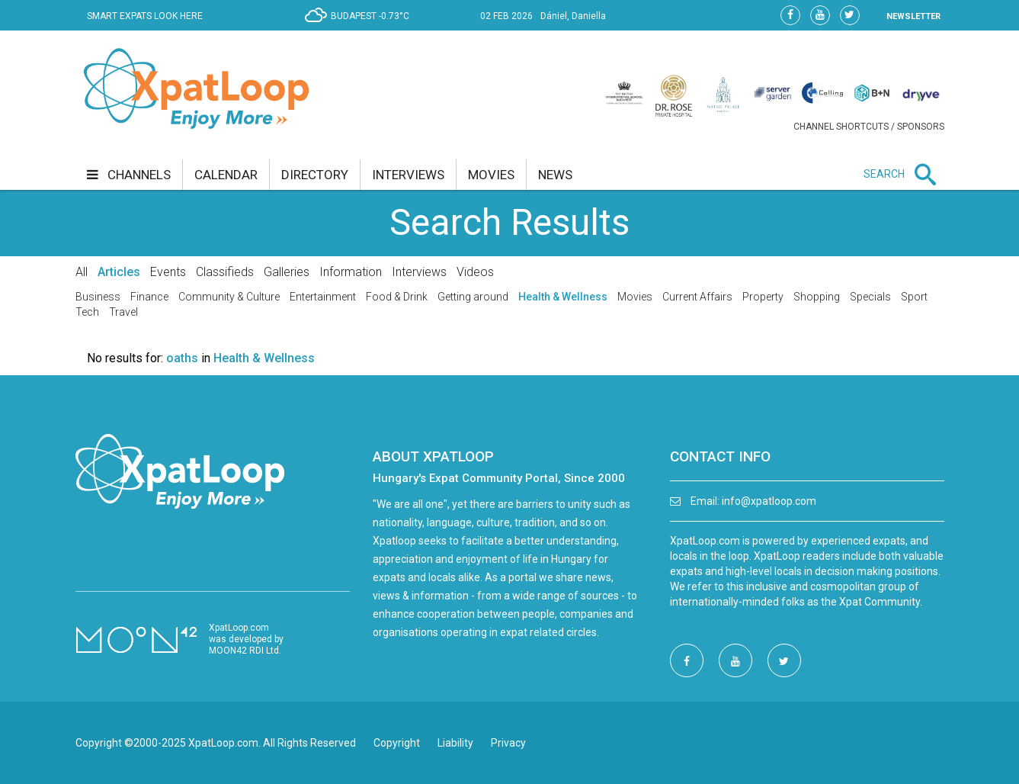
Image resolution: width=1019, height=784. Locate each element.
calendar (226, 174)
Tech (87, 312)
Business (97, 297)
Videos (475, 272)
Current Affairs (697, 297)
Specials (870, 297)
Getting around (472, 297)
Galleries (286, 272)
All (81, 272)
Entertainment (323, 297)
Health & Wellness (562, 297)
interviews (408, 174)
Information (350, 272)
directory (314, 174)
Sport (914, 297)
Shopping (816, 297)
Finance (149, 297)
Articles (119, 272)
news (555, 174)
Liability (455, 743)
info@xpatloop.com (769, 501)
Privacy (508, 743)
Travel (123, 312)
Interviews (419, 272)
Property (762, 297)
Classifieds (225, 272)
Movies (634, 297)
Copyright (396, 743)
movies (491, 174)
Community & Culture (229, 297)
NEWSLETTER (913, 16)
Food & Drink (397, 297)
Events (168, 272)
